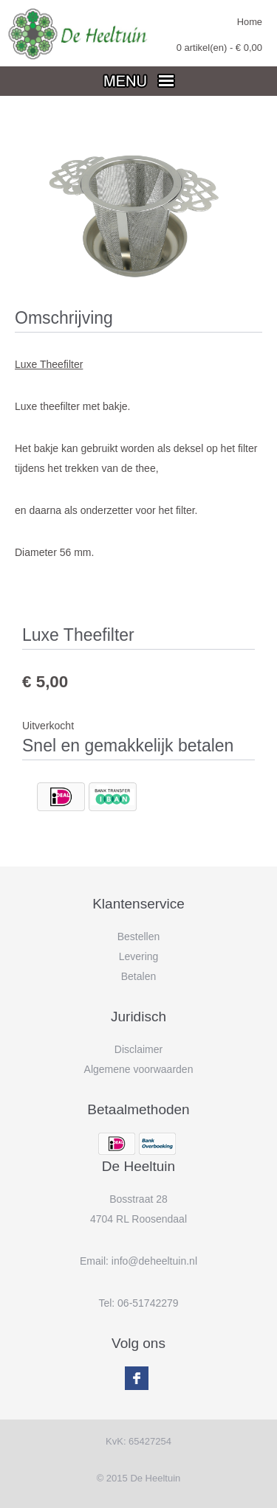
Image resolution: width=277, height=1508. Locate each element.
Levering (139, 956)
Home (249, 21)
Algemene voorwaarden (139, 1069)
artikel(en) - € (219, 47)
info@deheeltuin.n (153, 1261)
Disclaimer (138, 1049)
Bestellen (138, 936)
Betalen (138, 976)
